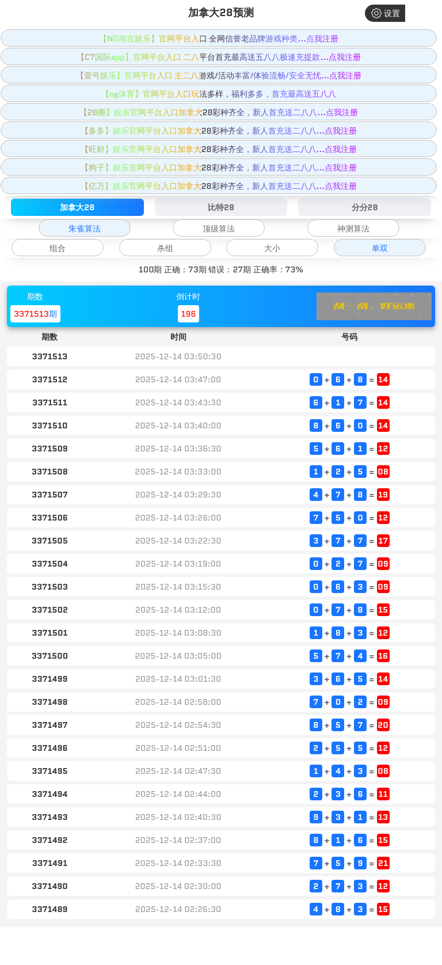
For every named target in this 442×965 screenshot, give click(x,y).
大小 (272, 248)
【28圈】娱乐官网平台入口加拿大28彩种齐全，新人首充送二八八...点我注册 (218, 112)
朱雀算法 (84, 228)
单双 (380, 248)
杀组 (165, 248)
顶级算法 (219, 228)
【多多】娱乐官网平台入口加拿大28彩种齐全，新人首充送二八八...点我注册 (219, 130)
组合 (57, 248)
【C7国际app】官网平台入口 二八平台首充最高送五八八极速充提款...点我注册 (219, 57)
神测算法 (353, 228)
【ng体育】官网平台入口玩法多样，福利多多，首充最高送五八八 (218, 94)
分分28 (365, 207)
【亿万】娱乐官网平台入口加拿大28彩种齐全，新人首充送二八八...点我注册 (219, 186)
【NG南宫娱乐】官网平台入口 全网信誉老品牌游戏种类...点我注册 (218, 38)
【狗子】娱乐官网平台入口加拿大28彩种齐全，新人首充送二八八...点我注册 (219, 167)
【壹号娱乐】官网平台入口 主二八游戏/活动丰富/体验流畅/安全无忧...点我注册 (219, 75)
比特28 (221, 207)
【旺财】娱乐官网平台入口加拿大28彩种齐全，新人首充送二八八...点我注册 (219, 149)
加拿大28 (77, 207)
